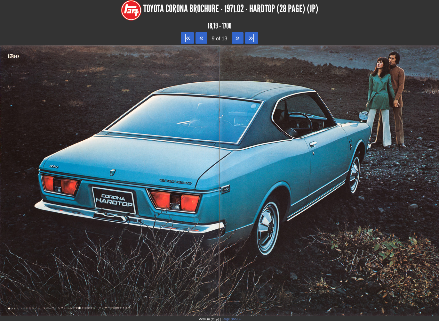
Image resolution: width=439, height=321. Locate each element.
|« (187, 37)
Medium (208, 319)
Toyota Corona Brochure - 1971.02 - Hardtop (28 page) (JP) (230, 9)
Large (231, 319)
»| (251, 37)
